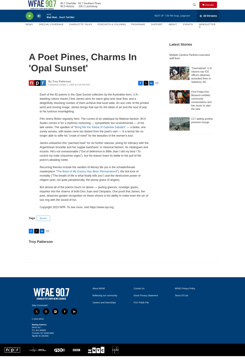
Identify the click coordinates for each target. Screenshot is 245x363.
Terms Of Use (181, 302)
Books (43, 225)
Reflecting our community (104, 302)
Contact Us (139, 295)
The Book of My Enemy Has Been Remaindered (87, 178)
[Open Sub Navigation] (28, 36)
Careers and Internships (104, 309)
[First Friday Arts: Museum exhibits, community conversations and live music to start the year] (179, 103)
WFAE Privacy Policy (185, 295)
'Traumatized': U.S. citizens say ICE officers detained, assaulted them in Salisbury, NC (201, 82)
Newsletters (207, 32)
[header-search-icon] (196, 8)
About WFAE (98, 295)
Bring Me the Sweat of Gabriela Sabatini (100, 133)
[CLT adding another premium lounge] (179, 130)
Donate (211, 8)
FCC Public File (141, 309)
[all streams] (208, 22)
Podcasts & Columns (112, 31)
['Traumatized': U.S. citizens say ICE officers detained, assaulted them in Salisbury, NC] (179, 80)
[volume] (39, 22)
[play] (29, 23)
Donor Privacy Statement (146, 302)
